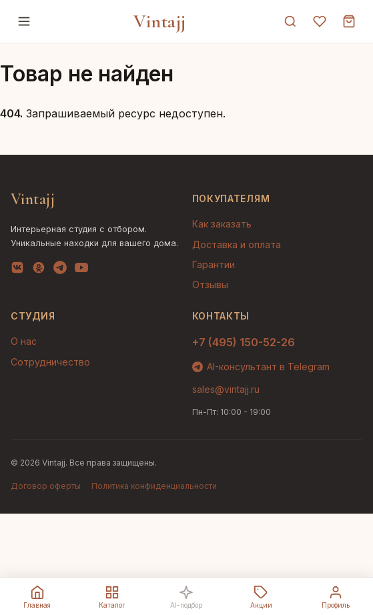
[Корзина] (349, 21)
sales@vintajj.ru (226, 389)
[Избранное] (319, 21)
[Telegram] (60, 270)
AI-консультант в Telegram (261, 366)
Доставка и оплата (236, 244)
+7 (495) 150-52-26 (243, 342)
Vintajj (159, 21)
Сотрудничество (50, 362)
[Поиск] (290, 21)
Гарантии (213, 264)
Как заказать (222, 223)
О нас (24, 341)
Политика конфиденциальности (154, 486)
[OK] (38, 270)
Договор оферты (46, 486)
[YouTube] (81, 270)
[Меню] (24, 21)
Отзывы (210, 284)
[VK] (17, 270)
